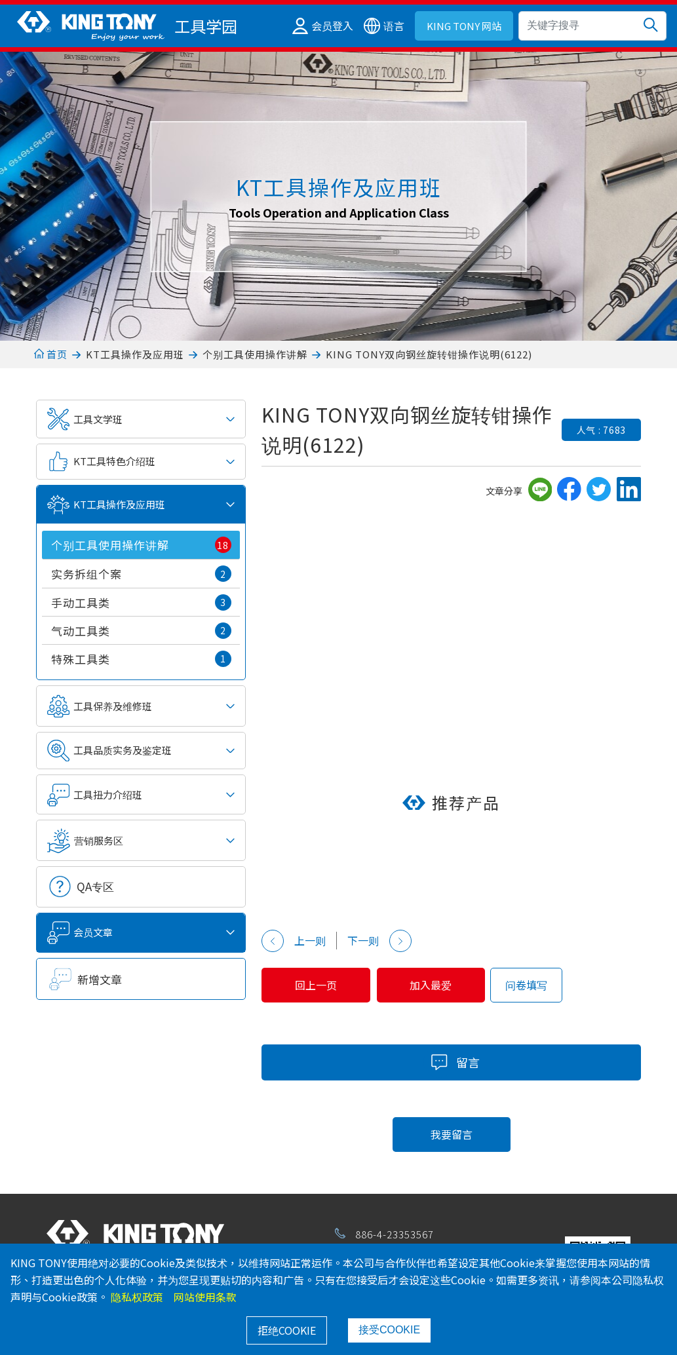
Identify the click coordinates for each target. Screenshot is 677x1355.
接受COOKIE (389, 1329)
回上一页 (320, 985)
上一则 (293, 941)
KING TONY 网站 (464, 26)
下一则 (379, 941)
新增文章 (99, 979)
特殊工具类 (141, 659)
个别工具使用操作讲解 (255, 354)
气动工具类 (141, 630)
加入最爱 (442, 985)
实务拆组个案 (141, 573)
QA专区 (95, 886)
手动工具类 (141, 602)
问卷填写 (541, 985)
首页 (51, 354)
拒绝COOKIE (287, 1330)
